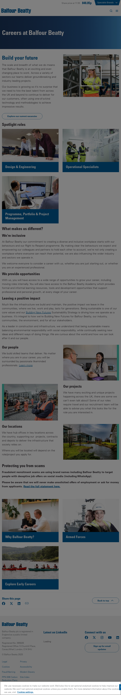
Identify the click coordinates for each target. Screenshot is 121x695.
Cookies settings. (25, 692)
